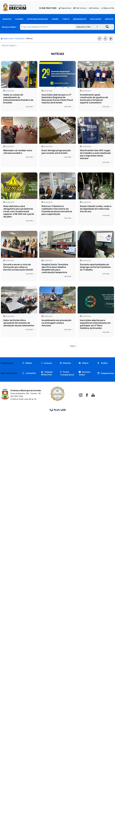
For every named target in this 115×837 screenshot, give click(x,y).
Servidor (109, 19)
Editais (27, 363)
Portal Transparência (67, 373)
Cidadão (55, 19)
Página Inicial (65, 8)
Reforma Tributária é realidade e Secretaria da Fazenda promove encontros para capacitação (57, 210)
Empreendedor (79, 19)
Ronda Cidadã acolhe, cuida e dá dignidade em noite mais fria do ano (95, 209)
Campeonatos (107, 374)
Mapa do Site (107, 8)
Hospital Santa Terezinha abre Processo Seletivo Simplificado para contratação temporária (55, 268)
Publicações (95, 19)
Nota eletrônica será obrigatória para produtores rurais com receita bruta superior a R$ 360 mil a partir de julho (18, 211)
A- (105, 38)
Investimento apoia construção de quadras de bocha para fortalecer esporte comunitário (94, 98)
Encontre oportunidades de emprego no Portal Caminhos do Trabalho (95, 267)
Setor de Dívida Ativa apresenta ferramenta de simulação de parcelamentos (18, 323)
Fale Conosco (80, 8)
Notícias (29, 38)
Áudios (103, 363)
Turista (65, 19)
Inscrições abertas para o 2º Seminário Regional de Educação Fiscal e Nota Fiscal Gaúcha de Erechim (57, 98)
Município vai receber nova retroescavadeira (17, 151)
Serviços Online (9, 27)
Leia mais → (30, 107)
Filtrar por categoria (8, 45)
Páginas (73, 346)
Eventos (48, 363)
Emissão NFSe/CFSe (47, 373)
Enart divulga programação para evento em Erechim (56, 151)
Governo (19, 19)
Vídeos (84, 363)
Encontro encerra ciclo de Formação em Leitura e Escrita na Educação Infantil (18, 267)
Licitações (29, 373)
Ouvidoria (94, 8)
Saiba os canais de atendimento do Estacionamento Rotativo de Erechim (18, 98)
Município (7, 19)
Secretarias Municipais (37, 19)
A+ (100, 38)
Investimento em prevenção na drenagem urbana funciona (56, 323)
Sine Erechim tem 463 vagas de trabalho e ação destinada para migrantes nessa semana (95, 154)
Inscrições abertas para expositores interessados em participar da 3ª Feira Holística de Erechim (95, 324)
